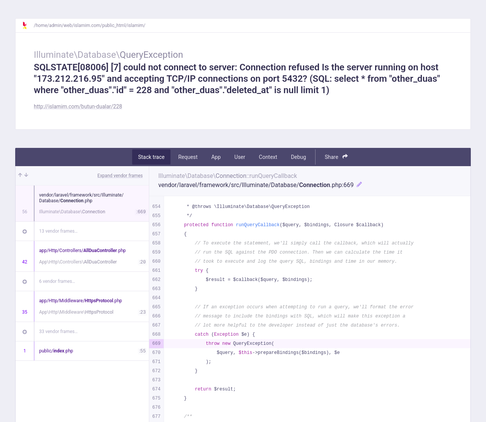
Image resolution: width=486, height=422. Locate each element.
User (239, 157)
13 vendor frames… (58, 231)
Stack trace (151, 157)
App (216, 157)
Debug (298, 157)
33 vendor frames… (58, 331)
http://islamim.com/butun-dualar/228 (78, 106)
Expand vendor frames (120, 175)
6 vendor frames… (57, 281)
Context (268, 157)
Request (187, 157)
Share (336, 157)
